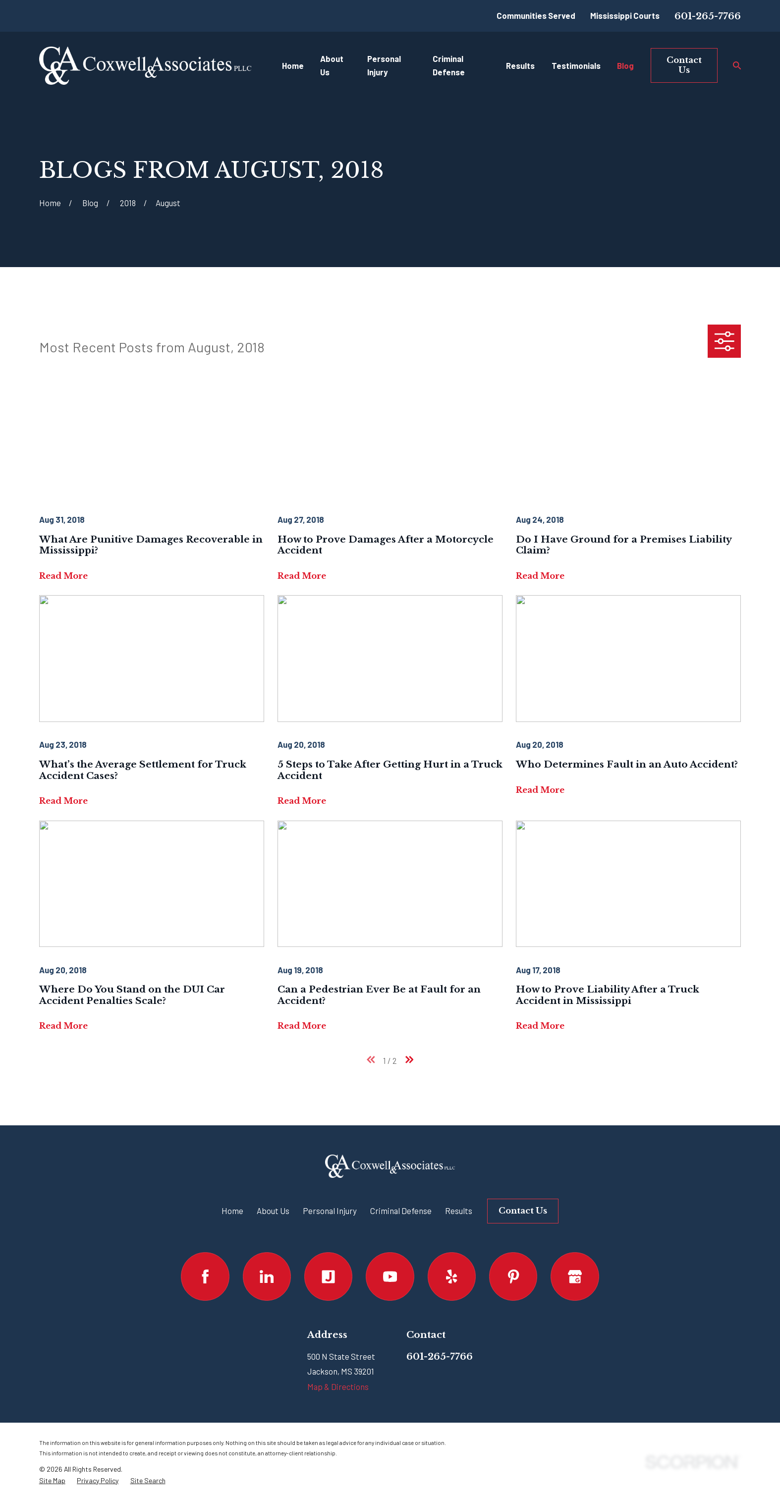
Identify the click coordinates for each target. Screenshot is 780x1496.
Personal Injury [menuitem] (384, 65)
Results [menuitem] (520, 65)
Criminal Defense (401, 1211)
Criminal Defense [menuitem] (449, 65)
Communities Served (536, 15)
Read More (63, 576)
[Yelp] (452, 1276)
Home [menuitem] (293, 65)
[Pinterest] (513, 1276)
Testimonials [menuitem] (576, 65)
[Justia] (328, 1276)
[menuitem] (52, 1480)
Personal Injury (330, 1211)
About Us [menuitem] (331, 65)
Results (458, 1211)
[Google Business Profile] (575, 1276)
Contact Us (684, 65)
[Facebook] (205, 1276)
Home (232, 1211)
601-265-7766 (707, 16)
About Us (273, 1211)
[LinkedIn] (267, 1276)
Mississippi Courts (625, 15)
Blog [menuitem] (625, 65)
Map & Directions (338, 1386)
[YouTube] (390, 1276)
